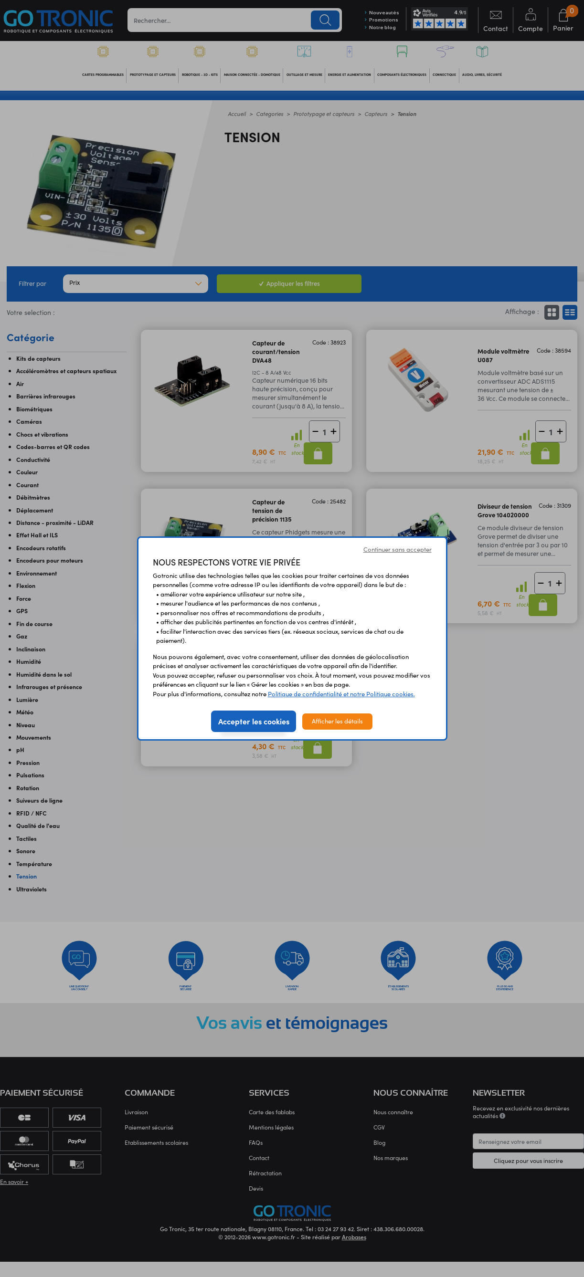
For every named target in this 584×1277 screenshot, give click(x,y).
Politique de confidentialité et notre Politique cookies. (341, 694)
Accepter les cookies (253, 721)
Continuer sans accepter (397, 549)
